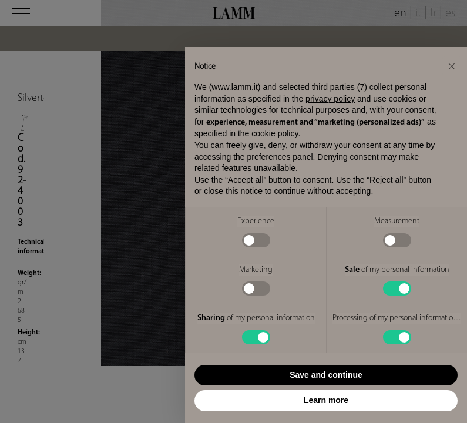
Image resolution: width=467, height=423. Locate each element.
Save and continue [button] (326, 375)
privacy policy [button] (330, 98)
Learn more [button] (326, 400)
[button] (451, 65)
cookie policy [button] (274, 133)
